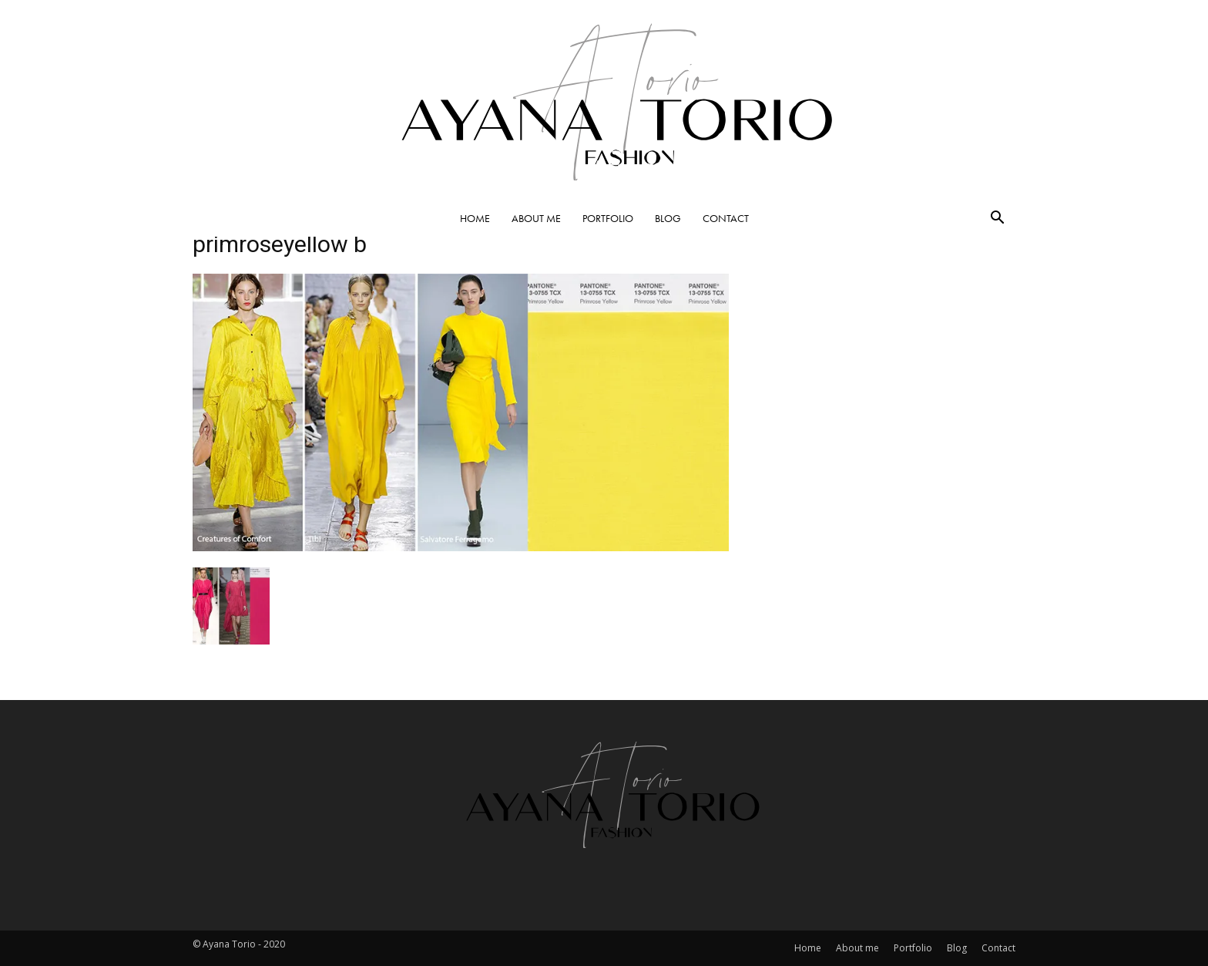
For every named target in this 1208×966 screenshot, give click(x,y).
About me (536, 218)
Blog (668, 218)
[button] (996, 218)
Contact (726, 218)
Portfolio (607, 218)
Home (475, 218)
